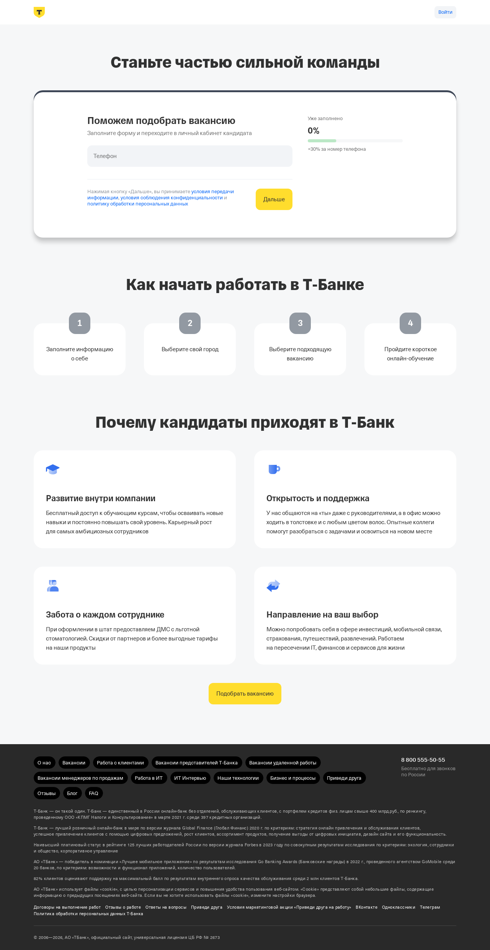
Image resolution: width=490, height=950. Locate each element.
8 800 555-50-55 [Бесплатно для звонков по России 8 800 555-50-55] (423, 759)
